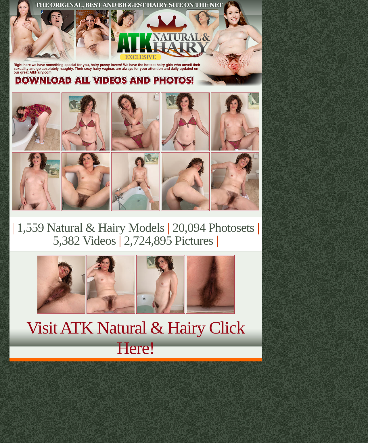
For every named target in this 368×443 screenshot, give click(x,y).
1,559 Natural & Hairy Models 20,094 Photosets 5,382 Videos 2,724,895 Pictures (135, 234)
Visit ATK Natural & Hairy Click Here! (135, 338)
